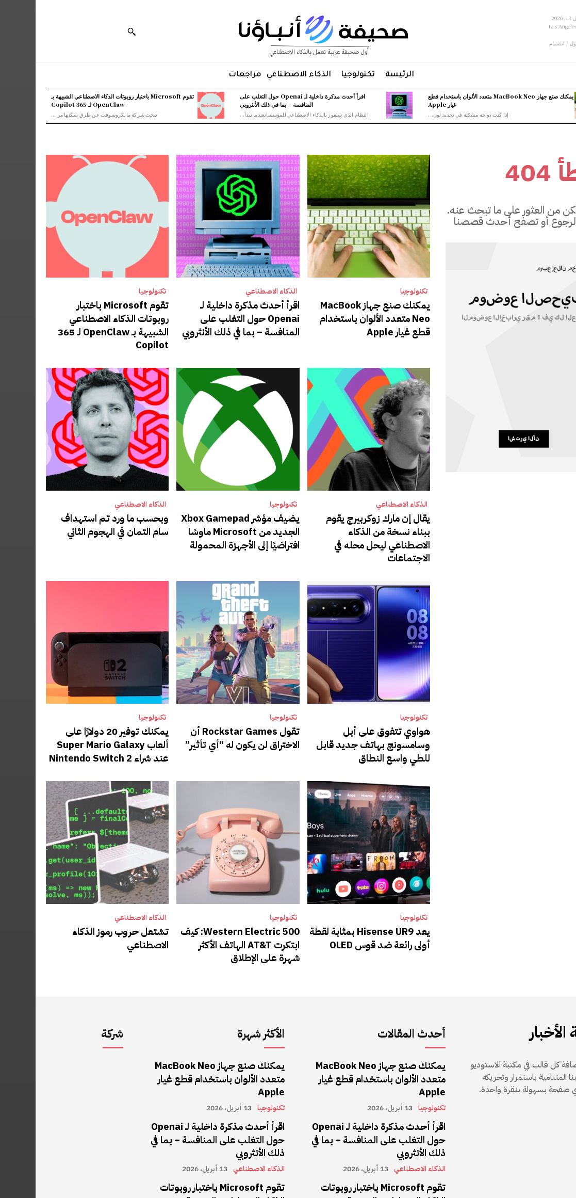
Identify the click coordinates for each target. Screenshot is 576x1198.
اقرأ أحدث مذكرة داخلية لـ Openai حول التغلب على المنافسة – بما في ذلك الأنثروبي (267, 100)
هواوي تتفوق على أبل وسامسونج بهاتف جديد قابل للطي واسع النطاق (336, 706)
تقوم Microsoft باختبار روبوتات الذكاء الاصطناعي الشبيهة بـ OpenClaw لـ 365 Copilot (86, 100)
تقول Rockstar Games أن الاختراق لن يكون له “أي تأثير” (213, 700)
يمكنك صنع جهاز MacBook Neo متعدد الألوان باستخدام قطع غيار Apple (465, 100)
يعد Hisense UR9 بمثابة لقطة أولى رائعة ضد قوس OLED (341, 895)
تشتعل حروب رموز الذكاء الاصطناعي (90, 895)
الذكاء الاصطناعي (235, 291)
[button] (96, 31)
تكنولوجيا (378, 291)
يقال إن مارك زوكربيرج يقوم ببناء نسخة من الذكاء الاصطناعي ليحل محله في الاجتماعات (336, 511)
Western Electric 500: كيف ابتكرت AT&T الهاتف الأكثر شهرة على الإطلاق (209, 901)
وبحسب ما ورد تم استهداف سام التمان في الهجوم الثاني (77, 505)
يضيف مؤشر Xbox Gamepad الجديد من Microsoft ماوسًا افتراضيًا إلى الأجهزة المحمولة (211, 511)
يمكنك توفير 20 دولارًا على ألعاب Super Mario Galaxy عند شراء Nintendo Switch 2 (76, 706)
